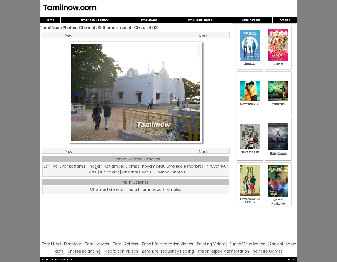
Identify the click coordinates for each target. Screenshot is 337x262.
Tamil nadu (151, 189)
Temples (173, 189)
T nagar (93, 166)
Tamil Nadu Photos (199, 20)
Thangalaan (278, 151)
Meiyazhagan (250, 150)
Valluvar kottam (67, 166)
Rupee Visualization (247, 244)
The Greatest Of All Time (250, 198)
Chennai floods (136, 172)
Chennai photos (170, 172)
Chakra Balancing (84, 251)
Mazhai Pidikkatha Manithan (278, 202)
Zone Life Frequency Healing (168, 251)
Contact (290, 259)
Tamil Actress (251, 20)
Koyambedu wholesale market (171, 166)
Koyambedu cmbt (121, 166)
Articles (285, 20)
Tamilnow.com (69, 7)
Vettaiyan (278, 102)
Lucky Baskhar (250, 102)
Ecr (46, 166)
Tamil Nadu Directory (93, 20)
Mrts (92, 172)
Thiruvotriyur (216, 166)
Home (50, 20)
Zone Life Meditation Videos (167, 244)
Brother (278, 62)
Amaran (250, 61)
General (116, 189)
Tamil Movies (148, 20)
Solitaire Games (268, 251)
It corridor (109, 172)
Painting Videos (211, 244)
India (132, 189)
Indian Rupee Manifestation (223, 251)
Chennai (87, 27)
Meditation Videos (121, 251)
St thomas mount (114, 27)
